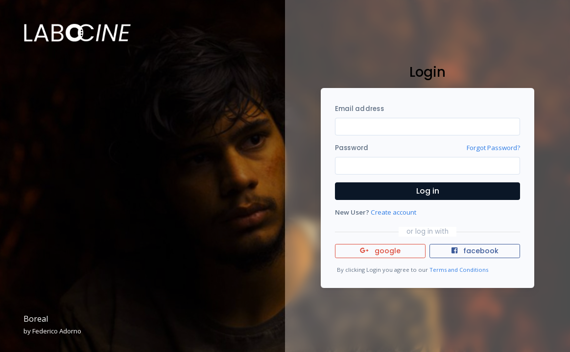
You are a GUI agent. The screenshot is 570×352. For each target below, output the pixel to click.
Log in (427, 191)
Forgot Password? (493, 147)
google (380, 251)
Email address (359, 108)
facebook (475, 251)
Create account (393, 212)
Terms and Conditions (458, 269)
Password (352, 148)
